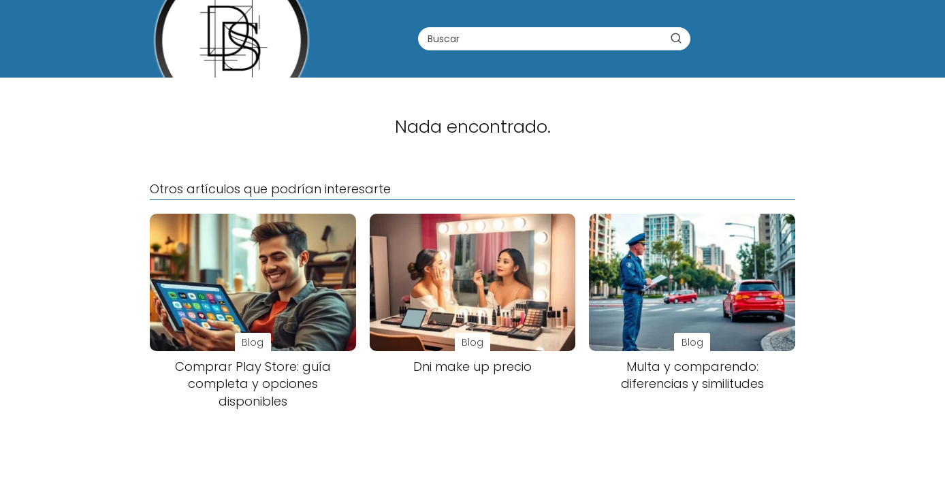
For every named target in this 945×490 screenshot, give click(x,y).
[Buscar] (676, 38)
